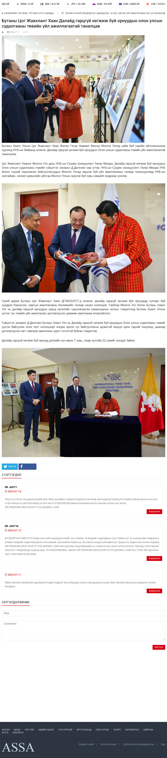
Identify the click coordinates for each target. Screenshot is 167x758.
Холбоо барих (108, 744)
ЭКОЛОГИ (17, 732)
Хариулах (154, 511)
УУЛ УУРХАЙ (65, 730)
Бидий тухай (86, 744)
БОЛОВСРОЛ (132, 730)
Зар (163, 744)
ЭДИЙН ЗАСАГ (46, 730)
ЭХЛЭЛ (6, 730)
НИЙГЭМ (148, 730)
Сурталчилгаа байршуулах (138, 744)
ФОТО (5, 732)
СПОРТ (117, 730)
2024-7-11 (15, 32)
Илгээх (159, 647)
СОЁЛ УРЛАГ (102, 730)
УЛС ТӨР (29, 730)
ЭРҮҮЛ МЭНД (83, 730)
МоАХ (17, 730)
